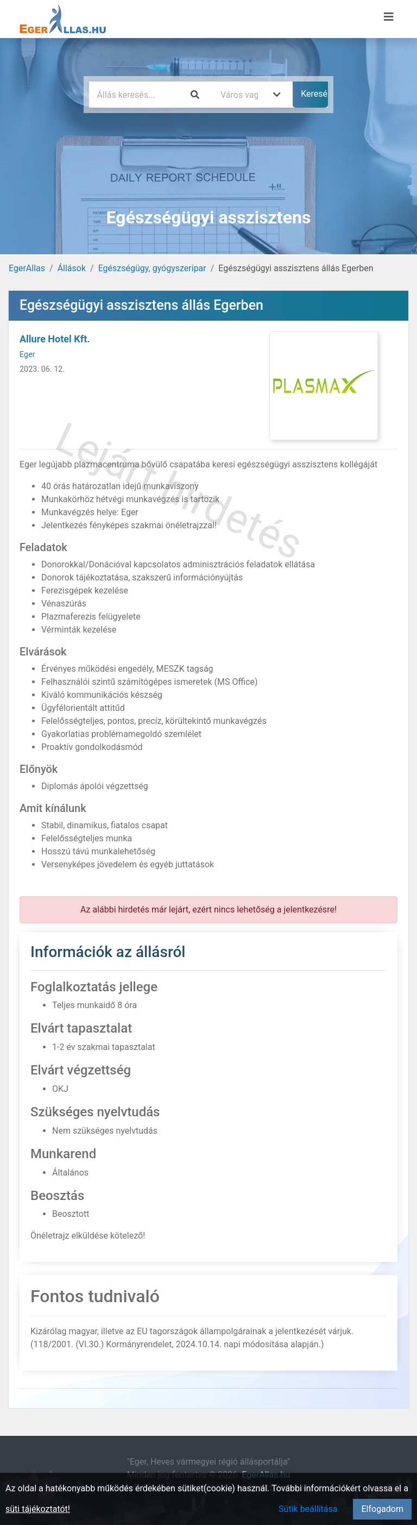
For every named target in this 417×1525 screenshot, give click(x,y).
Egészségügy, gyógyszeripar (152, 268)
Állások (72, 268)
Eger (27, 354)
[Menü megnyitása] (389, 17)
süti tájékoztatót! (37, 1509)
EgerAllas (27, 268)
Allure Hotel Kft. (55, 339)
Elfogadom (382, 1509)
